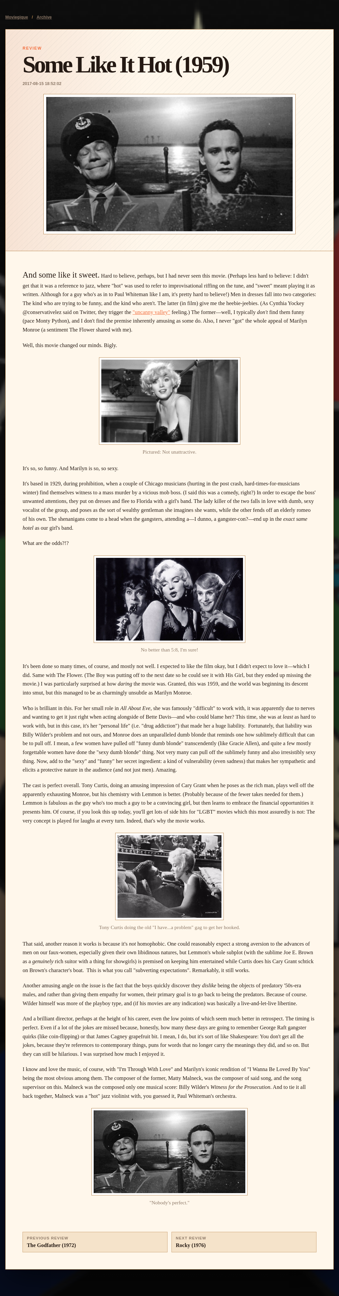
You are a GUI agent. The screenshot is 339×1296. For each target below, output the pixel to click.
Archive (44, 17)
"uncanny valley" (151, 312)
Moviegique (16, 17)
